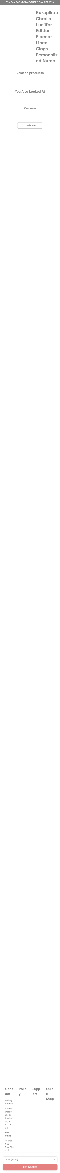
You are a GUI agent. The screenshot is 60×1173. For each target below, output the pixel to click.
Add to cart (30, 1167)
